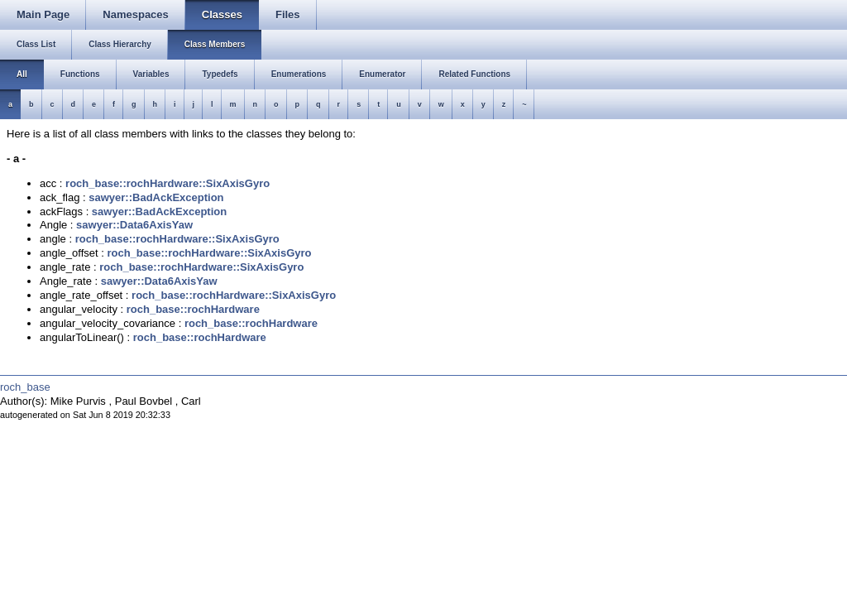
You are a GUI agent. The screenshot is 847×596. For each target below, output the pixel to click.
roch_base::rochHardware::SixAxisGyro (167, 183)
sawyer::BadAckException (156, 197)
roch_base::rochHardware (193, 309)
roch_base (25, 387)
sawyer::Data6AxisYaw (134, 225)
